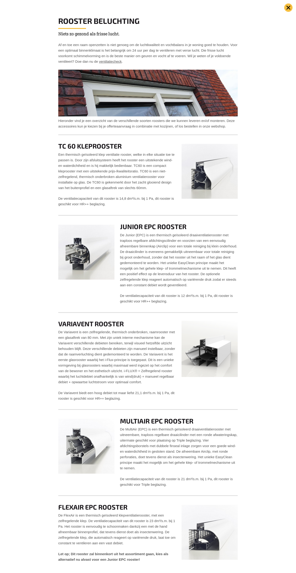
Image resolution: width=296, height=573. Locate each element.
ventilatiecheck (110, 61)
